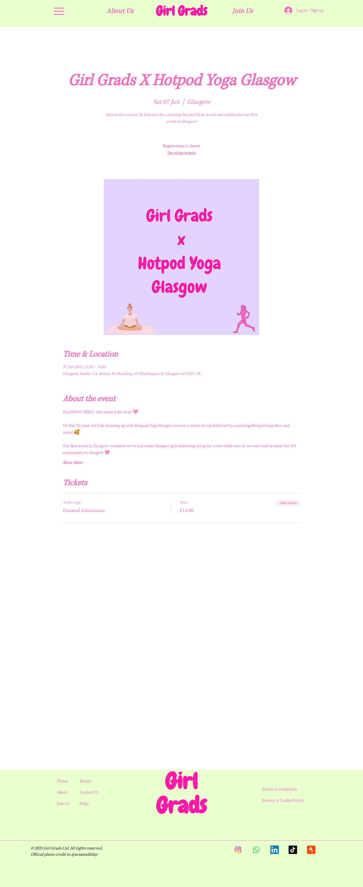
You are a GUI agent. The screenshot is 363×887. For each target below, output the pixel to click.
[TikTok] (293, 850)
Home (62, 781)
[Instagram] (238, 850)
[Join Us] (242, 11)
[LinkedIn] (274, 850)
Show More (73, 462)
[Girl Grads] (182, 11)
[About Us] (120, 11)
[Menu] (59, 11)
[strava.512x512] (311, 850)
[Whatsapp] (256, 850)
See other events (181, 152)
